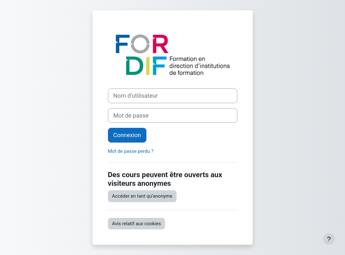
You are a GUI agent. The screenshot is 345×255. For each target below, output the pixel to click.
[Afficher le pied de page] (329, 239)
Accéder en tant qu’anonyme (142, 196)
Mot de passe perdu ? (130, 151)
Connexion (127, 135)
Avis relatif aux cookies (136, 223)
